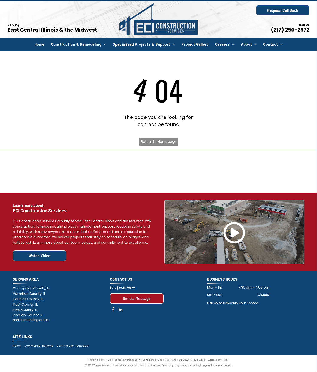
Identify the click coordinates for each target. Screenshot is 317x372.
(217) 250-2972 (290, 29)
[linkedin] (120, 311)
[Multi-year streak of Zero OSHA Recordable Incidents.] (267, 172)
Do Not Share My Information (124, 361)
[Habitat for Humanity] (122, 172)
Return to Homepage (158, 141)
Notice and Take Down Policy (180, 361)
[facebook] (113, 311)
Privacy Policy (96, 361)
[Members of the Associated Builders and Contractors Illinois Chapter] (49, 172)
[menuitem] (39, 44)
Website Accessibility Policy (213, 361)
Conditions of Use (152, 361)
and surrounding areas (30, 321)
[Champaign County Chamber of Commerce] (195, 172)
